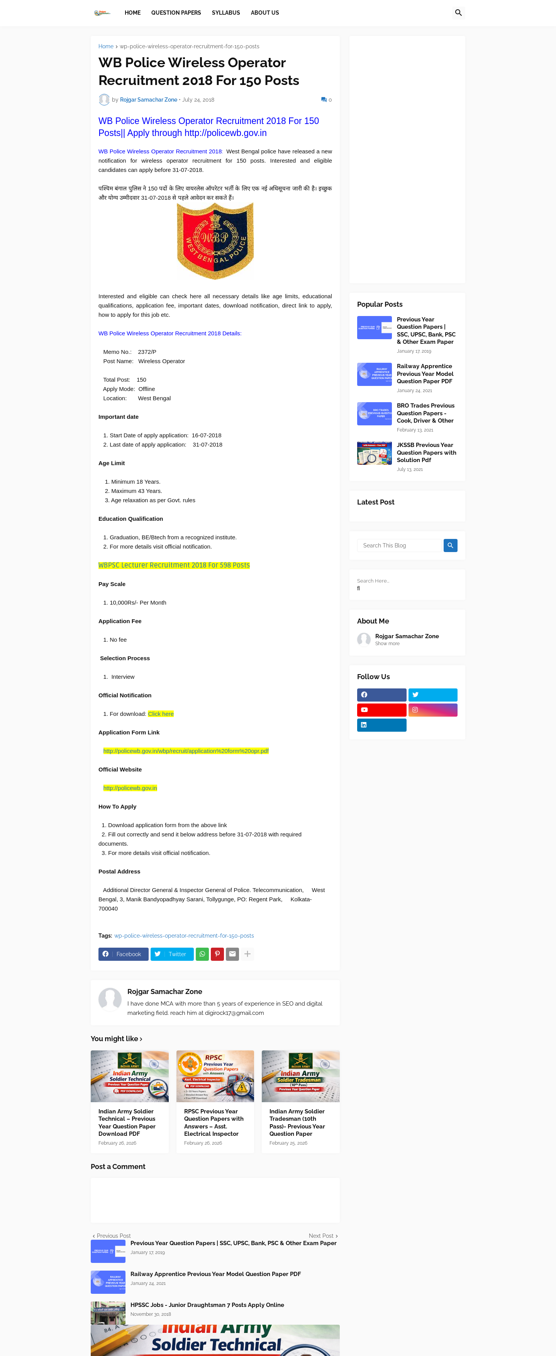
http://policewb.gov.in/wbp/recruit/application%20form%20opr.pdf (186, 751)
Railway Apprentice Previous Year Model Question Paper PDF (216, 1274)
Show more (387, 643)
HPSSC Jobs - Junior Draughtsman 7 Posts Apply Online (207, 1305)
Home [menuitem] (133, 13)
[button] (458, 13)
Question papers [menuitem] (176, 13)
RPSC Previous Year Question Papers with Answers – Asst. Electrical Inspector (214, 1123)
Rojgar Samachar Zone (164, 991)
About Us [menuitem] (265, 13)
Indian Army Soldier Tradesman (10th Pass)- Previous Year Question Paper (297, 1123)
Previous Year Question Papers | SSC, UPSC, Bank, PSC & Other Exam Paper (234, 1243)
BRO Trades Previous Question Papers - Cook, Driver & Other (425, 413)
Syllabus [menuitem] (226, 13)
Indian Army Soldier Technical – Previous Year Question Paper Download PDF (127, 1123)
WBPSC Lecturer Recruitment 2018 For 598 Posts (174, 565)
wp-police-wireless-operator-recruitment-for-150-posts (189, 46)
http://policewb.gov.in (130, 788)
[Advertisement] (407, 159)
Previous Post (114, 1236)
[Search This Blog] (399, 545)
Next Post (321, 1236)
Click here (161, 713)
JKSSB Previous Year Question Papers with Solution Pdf (426, 453)
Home (106, 46)
